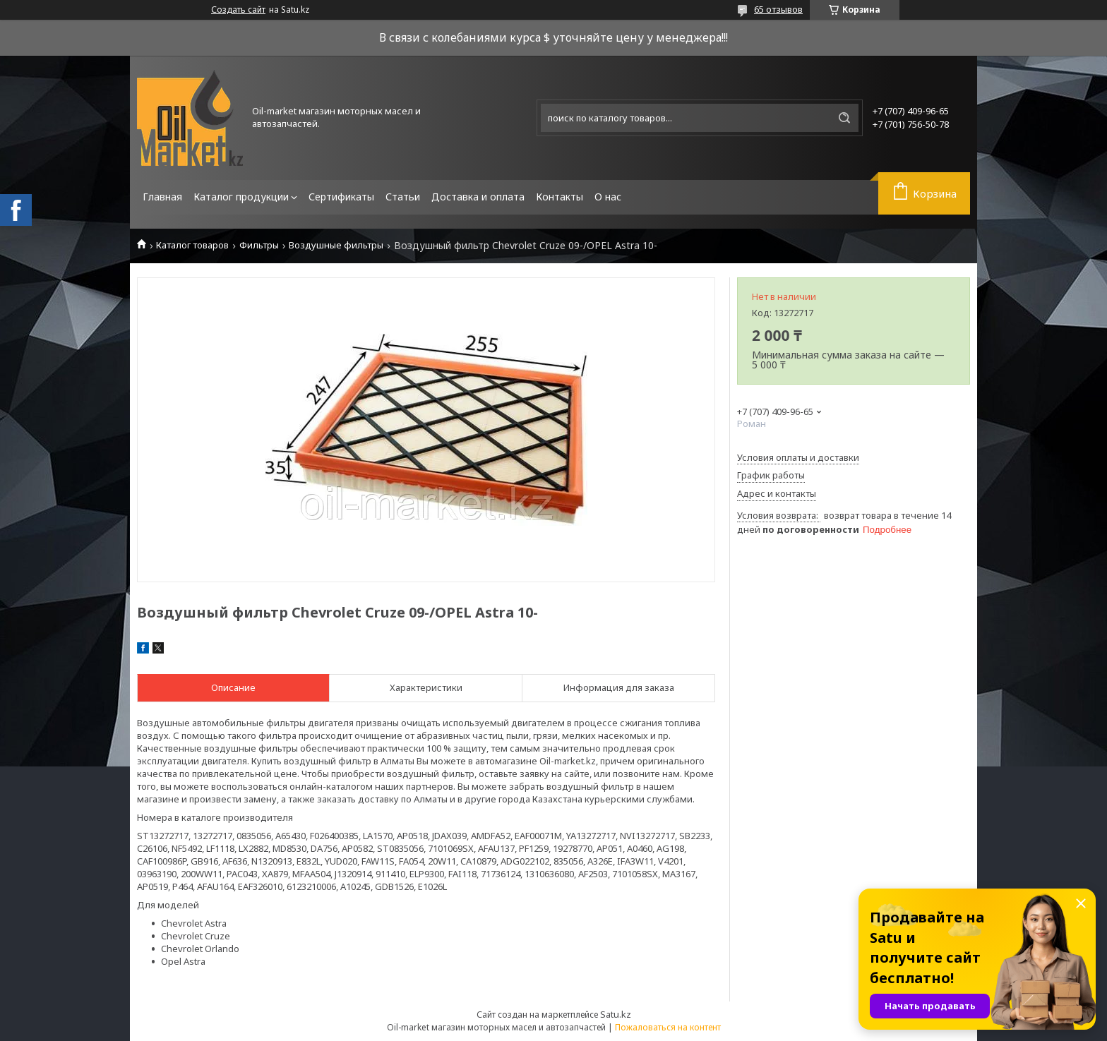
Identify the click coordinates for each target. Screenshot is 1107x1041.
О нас (607, 196)
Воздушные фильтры (336, 245)
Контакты (559, 196)
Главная (162, 196)
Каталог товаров (192, 245)
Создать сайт (238, 10)
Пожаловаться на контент (668, 1027)
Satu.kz (615, 1014)
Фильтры (259, 245)
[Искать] (844, 118)
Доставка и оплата (478, 196)
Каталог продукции (241, 196)
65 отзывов (778, 9)
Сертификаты (341, 196)
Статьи (402, 196)
